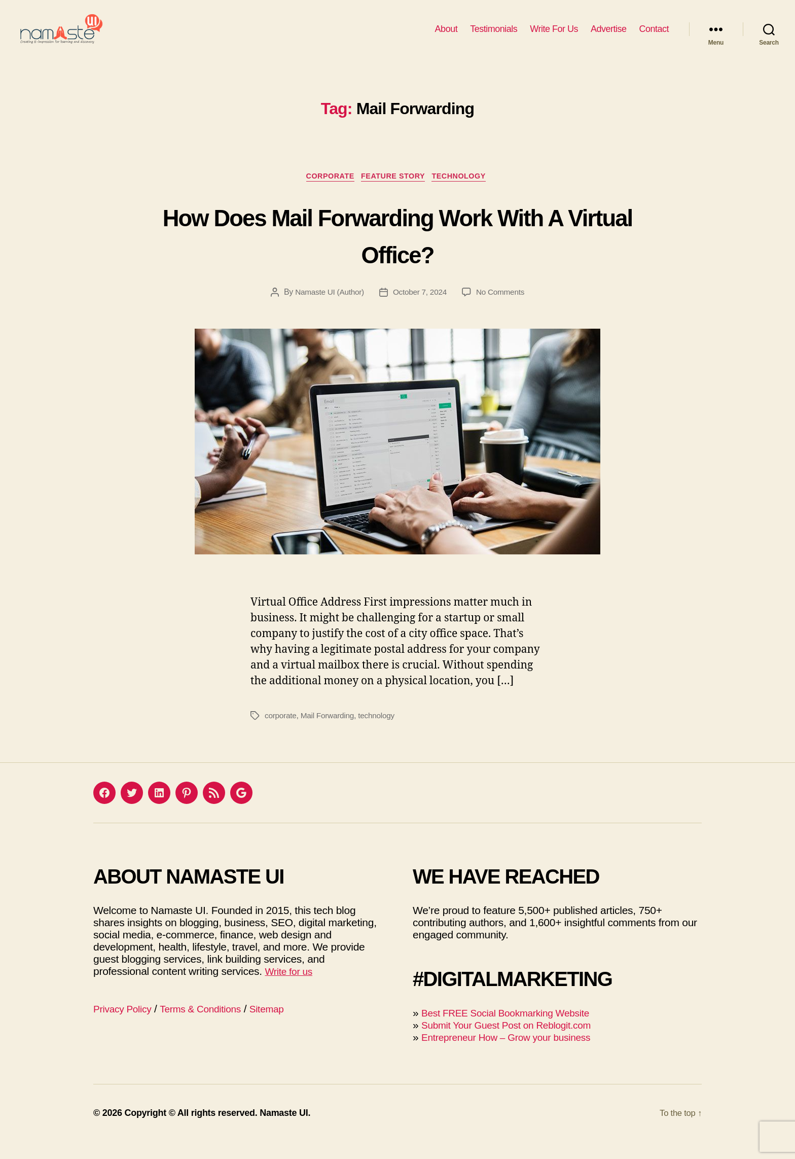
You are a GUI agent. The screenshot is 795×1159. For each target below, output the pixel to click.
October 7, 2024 (420, 309)
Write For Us (554, 36)
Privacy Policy (125, 1026)
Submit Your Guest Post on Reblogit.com (515, 1042)
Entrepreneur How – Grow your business (514, 1054)
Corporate (326, 193)
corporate (281, 732)
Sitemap (283, 1026)
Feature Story (394, 193)
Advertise (609, 36)
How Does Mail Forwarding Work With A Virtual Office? (397, 251)
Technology (466, 193)
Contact (654, 36)
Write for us (291, 988)
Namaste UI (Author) (328, 309)
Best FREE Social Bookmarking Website (514, 1030)
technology (381, 732)
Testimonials (493, 36)
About (446, 36)
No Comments (503, 309)
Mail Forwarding (330, 732)
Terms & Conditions (211, 1026)
